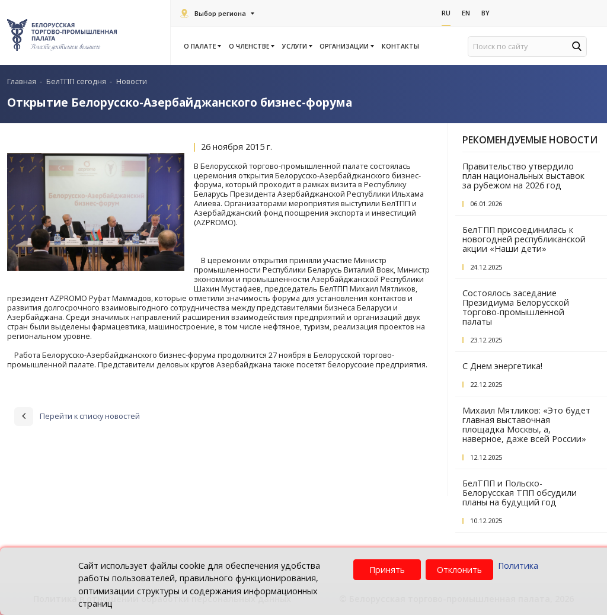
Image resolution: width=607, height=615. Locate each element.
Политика (518, 565)
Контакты (400, 46)
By (485, 12)
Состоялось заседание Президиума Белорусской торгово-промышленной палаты (515, 307)
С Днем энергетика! (502, 365)
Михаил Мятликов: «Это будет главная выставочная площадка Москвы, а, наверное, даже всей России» (526, 424)
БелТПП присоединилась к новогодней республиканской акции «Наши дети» (524, 239)
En (466, 12)
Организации (346, 46)
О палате (202, 46)
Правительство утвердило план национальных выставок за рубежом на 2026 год (523, 176)
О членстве (251, 46)
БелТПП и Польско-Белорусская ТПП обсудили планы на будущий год (519, 493)
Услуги (296, 46)
